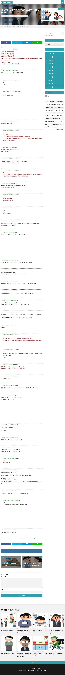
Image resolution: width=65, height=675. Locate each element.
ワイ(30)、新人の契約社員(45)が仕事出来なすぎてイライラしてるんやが (56, 632)
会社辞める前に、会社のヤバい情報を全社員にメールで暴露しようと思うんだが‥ (24, 655)
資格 (52, 35)
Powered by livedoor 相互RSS (59, 129)
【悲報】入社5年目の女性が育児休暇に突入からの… (21, 26)
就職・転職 (50, 77)
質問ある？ (50, 87)
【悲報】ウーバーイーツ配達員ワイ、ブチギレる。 (56, 654)
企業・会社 (50, 67)
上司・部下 (50, 57)
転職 (49, 35)
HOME (3, 26)
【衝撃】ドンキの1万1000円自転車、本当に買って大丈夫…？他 (54, 107)
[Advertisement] (24, 35)
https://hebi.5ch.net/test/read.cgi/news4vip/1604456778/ (33, 538)
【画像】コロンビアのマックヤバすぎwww (54, 127)
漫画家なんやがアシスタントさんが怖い (40, 631)
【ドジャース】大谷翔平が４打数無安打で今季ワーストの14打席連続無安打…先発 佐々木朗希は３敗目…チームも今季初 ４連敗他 (54, 101)
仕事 (46, 35)
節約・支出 (50, 83)
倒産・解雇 (50, 70)
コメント (3, 576)
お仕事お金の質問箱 (36, 668)
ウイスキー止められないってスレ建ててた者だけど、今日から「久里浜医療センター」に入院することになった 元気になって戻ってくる (54, 115)
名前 (2, 589)
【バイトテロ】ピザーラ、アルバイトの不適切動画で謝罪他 (54, 104)
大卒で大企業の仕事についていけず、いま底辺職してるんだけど (24, 631)
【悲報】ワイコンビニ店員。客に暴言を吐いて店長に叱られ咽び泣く (40, 655)
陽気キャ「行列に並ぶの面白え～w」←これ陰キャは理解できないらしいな (54, 124)
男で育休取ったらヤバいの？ (7, 630)
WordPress (43, 670)
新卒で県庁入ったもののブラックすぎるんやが (8, 654)
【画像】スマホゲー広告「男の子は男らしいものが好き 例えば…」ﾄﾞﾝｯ (54, 118)
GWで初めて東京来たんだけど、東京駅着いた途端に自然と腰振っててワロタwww (54, 121)
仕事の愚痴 (19, 16)
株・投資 (49, 80)
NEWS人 (46, 95)
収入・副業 (50, 73)
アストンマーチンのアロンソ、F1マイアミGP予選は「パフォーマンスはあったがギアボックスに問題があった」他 (54, 113)
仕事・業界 (50, 60)
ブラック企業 (50, 53)
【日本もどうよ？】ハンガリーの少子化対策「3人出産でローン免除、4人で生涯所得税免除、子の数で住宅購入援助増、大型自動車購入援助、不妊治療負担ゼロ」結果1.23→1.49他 (54, 110)
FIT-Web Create (31, 670)
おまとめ (47, 96)
